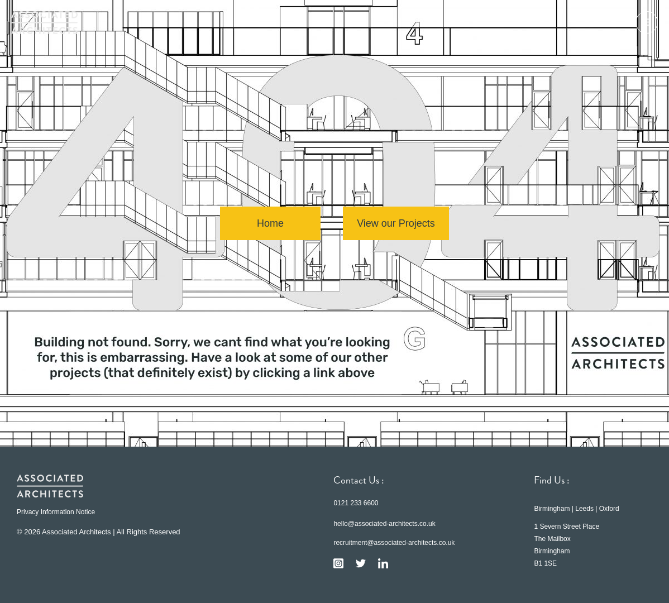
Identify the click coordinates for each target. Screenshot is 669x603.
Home (270, 223)
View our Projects (396, 223)
